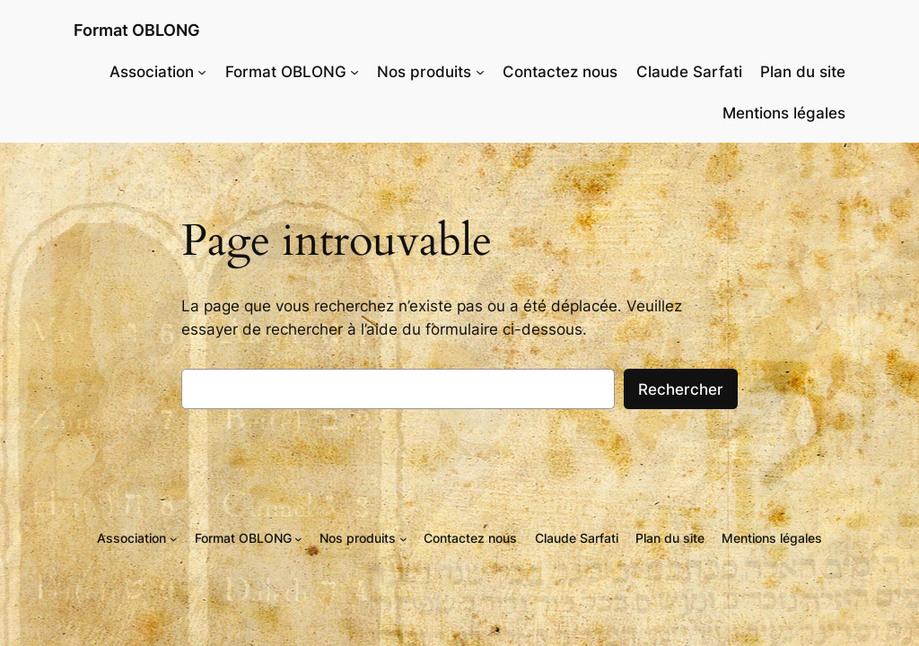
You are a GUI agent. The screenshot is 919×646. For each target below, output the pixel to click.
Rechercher (680, 389)
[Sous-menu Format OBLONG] (354, 71)
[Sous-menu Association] (201, 71)
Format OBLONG (137, 30)
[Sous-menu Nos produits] (480, 71)
